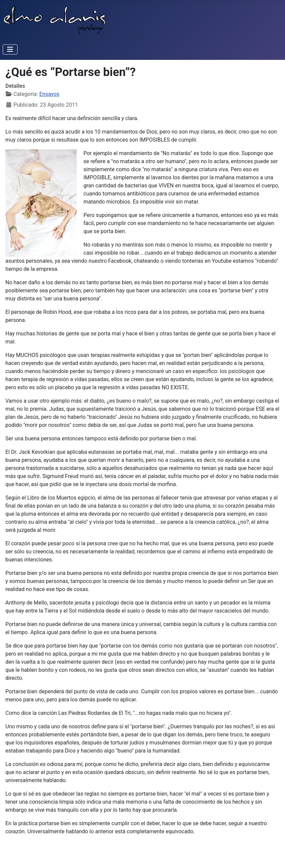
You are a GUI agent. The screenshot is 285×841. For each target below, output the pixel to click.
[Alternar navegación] (10, 49)
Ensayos (49, 94)
